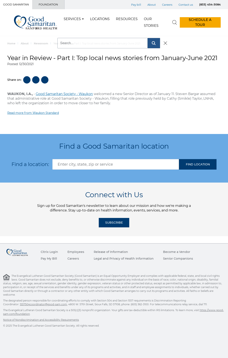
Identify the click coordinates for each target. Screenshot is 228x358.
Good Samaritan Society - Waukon (64, 94)
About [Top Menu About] (151, 4)
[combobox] (116, 164)
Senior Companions (178, 258)
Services (72, 19)
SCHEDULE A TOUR (200, 22)
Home (11, 43)
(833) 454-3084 (210, 4)
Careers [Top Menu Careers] (167, 4)
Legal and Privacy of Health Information (124, 258)
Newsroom (41, 43)
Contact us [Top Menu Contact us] (186, 4)
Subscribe (114, 222)
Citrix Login (49, 252)
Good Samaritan (16, 4)
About (25, 43)
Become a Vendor (176, 252)
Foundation (48, 4)
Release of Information (111, 252)
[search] (174, 22)
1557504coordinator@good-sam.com (43, 304)
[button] (198, 164)
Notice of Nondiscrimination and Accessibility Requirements (41, 319)
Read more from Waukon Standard (33, 113)
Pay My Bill (49, 258)
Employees (75, 252)
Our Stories (151, 22)
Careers (73, 258)
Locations (100, 19)
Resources (127, 19)
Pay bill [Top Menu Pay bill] (136, 4)
